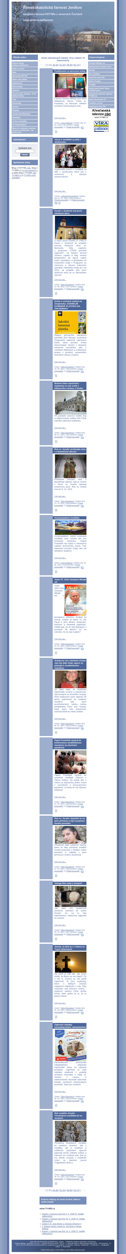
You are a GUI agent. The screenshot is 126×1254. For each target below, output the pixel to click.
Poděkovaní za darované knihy (69, 71)
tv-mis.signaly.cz (30, 170)
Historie (15, 90)
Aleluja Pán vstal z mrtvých (68, 883)
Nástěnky (16, 117)
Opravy (15, 107)
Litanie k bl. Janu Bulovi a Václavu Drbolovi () (62, 1224)
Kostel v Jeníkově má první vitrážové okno (68, 212)
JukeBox (16, 177)
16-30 (55, 65)
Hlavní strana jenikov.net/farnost (20, 64)
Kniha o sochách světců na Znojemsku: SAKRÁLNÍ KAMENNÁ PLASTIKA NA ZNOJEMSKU (68, 305)
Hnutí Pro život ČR (97, 77)
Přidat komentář (72, 127)
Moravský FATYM (19, 76)
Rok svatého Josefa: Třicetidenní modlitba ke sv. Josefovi (68, 1115)
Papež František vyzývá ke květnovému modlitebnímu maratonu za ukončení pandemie (67, 744)
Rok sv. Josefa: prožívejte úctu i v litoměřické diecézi (69, 450)
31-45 (62, 65)
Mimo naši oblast (19, 79)
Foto (14, 99)
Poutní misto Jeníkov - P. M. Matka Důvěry (24, 95)
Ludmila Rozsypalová (69, 196)
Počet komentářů (61, 200)
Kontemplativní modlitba (66, 518)
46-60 (69, 65)
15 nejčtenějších (19, 125)
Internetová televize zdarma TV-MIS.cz (100, 95)
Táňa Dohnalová (67, 285)
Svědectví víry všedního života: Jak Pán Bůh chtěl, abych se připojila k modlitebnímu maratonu (70, 664)
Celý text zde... (60, 118)
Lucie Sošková (66, 123)
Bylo (14, 72)
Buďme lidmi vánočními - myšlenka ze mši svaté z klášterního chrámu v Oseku (68, 385)
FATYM (92, 70)
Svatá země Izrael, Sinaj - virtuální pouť (99, 89)
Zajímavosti (17, 83)
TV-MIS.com (30, 175)
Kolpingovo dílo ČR (97, 107)
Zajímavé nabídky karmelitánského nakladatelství (70, 1025)
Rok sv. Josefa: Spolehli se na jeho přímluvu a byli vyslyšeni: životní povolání (69, 821)
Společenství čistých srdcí (100, 67)
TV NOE (92, 85)
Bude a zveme (18, 69)
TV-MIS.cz (16, 175)
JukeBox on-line (96, 103)
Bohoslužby (17, 87)
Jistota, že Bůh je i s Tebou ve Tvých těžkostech (69, 947)
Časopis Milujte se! (97, 63)
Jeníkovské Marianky (21, 114)
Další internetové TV (97, 99)
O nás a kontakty (19, 121)
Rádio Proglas (95, 81)
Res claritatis (94, 74)
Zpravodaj (16, 103)
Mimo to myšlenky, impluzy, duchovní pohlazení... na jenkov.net (24, 130)
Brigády (15, 110)
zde (29, 168)
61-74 (76, 65)
